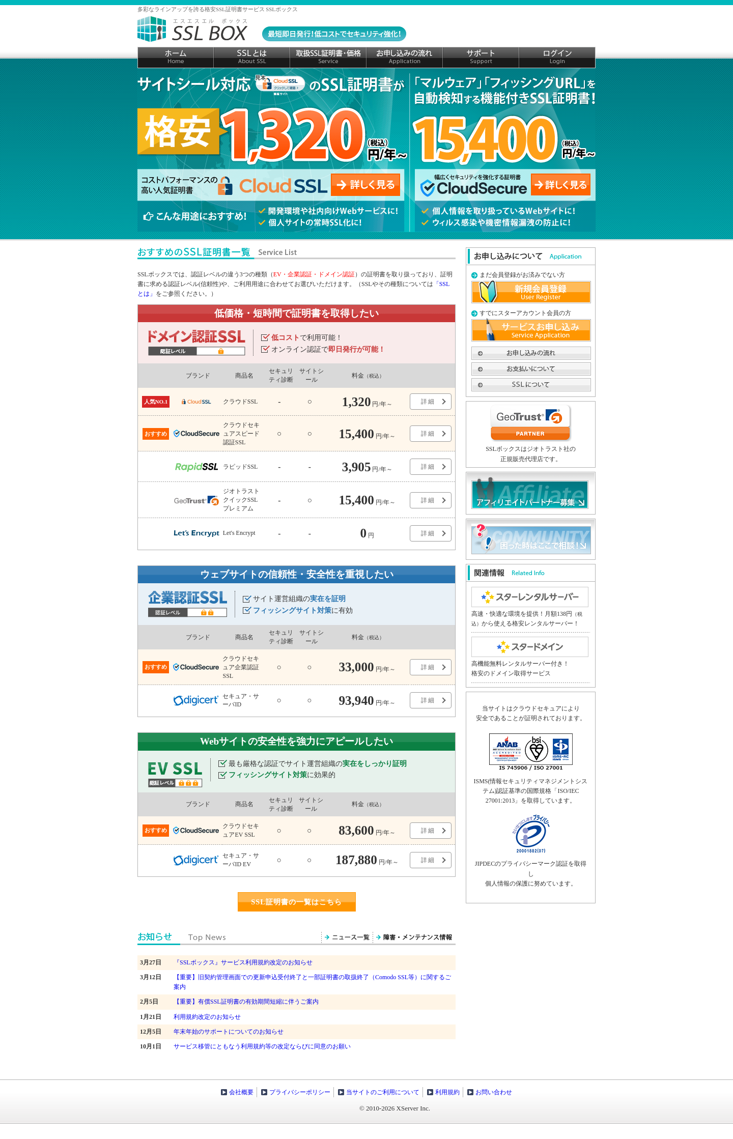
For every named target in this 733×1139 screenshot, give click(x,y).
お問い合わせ (493, 1092)
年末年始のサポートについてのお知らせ (229, 1031)
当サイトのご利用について (382, 1092)
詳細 (428, 401)
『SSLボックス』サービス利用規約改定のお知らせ (243, 962)
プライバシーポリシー (299, 1092)
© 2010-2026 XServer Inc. (394, 1108)
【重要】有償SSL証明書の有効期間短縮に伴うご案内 (246, 1001)
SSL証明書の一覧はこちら (296, 902)
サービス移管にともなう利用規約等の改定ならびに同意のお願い (262, 1046)
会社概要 (241, 1092)
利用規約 (447, 1092)
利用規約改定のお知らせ (207, 1016)
